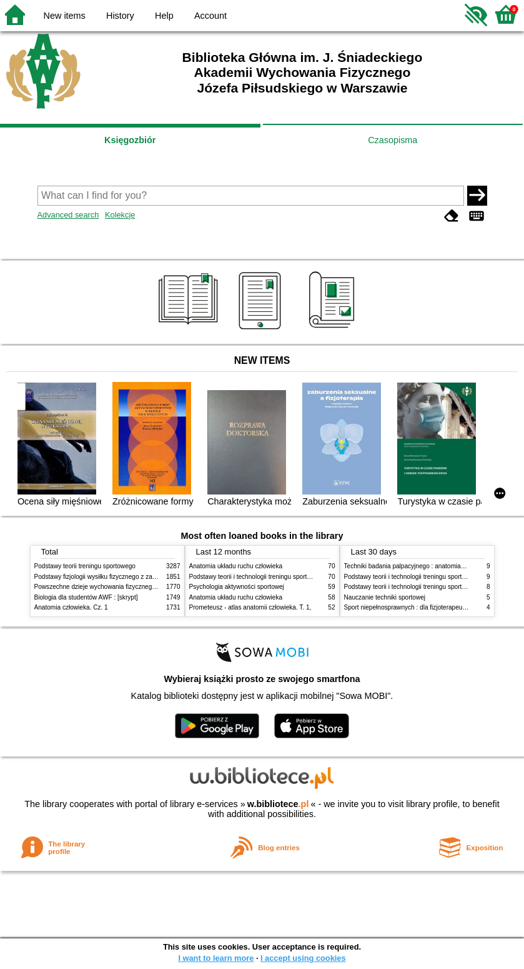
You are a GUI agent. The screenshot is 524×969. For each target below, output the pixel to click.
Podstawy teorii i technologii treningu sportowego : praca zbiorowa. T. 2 (288, 576)
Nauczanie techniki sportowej (385, 597)
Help (164, 16)
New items (65, 16)
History (120, 16)
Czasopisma (392, 140)
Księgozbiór (130, 140)
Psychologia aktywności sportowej (236, 586)
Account (210, 16)
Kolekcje (120, 214)
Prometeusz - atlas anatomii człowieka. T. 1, (250, 607)
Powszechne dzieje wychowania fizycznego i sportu (106, 586)
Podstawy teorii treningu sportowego (85, 566)
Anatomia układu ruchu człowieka (236, 566)
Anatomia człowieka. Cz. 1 (71, 607)
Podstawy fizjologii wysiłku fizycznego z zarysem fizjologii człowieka (128, 576)
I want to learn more (216, 958)
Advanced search (68, 214)
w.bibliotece (278, 804)
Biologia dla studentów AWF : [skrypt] (86, 597)
